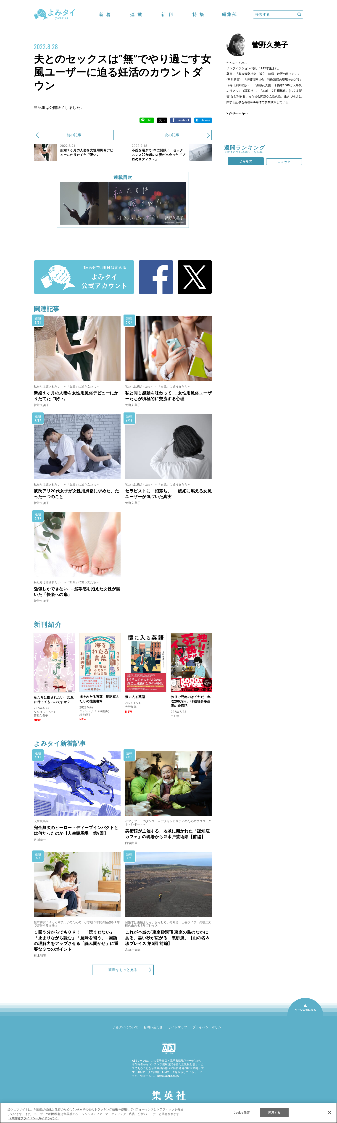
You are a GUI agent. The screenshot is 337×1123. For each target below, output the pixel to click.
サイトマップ (177, 1027)
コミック (284, 162)
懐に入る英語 (135, 697)
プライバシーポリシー (208, 1027)
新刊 (167, 14)
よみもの (245, 161)
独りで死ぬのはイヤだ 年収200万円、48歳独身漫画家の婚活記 (191, 701)
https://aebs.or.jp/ (168, 1076)
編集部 (229, 14)
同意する (274, 1112)
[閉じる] (330, 1112)
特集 (198, 14)
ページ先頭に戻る (305, 1016)
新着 (105, 14)
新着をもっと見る (122, 970)
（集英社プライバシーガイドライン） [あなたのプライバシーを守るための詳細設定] (33, 1118)
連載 (136, 14)
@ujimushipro (238, 113)
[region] (168, 1113)
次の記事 (172, 135)
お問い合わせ (153, 1027)
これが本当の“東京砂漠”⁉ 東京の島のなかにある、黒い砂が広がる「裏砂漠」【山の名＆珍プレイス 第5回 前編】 (167, 938)
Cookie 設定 (242, 1112)
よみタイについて (125, 1027)
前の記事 (74, 135)
